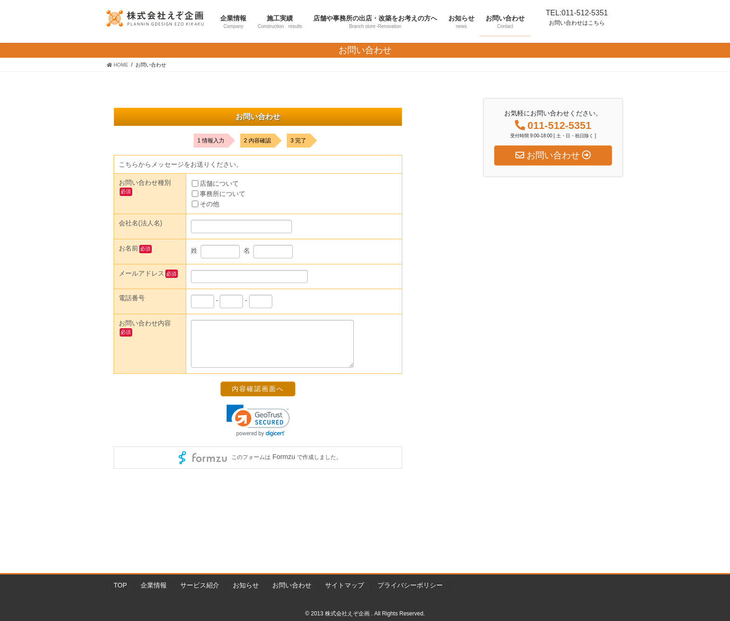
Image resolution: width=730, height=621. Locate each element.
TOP (120, 585)
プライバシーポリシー (410, 585)
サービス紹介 (199, 585)
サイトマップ (344, 585)
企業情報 (154, 585)
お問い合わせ (291, 585)
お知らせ (246, 585)
